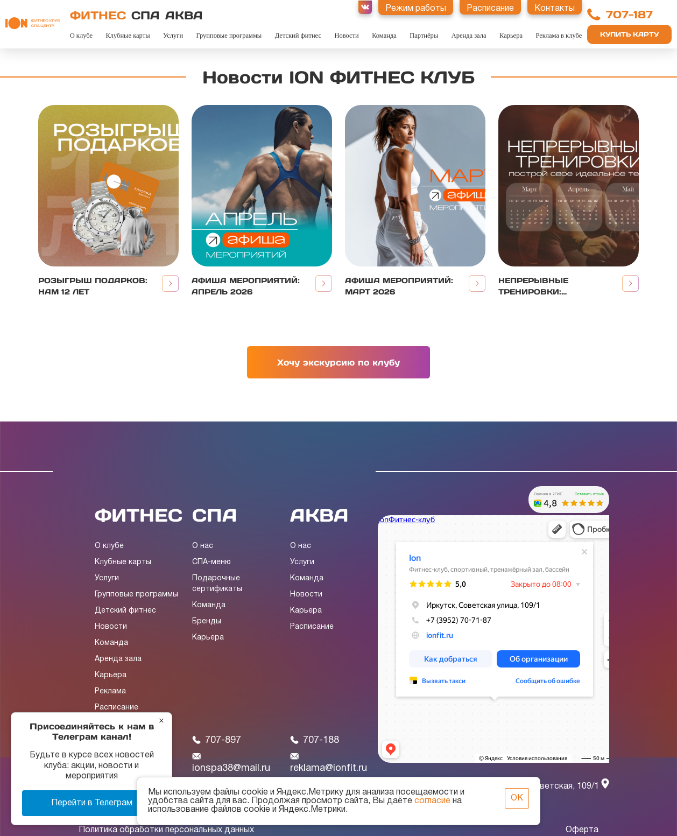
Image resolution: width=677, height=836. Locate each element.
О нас (202, 546)
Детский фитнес (298, 35)
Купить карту (629, 34)
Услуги (173, 35)
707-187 (629, 14)
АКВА (184, 15)
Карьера (511, 35)
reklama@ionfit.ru (328, 763)
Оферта (582, 830)
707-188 (314, 740)
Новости (346, 35)
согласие (432, 801)
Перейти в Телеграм (91, 803)
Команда (384, 35)
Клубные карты (127, 35)
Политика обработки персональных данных (166, 830)
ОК (517, 798)
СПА (145, 15)
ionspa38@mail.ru (231, 763)
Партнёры (424, 35)
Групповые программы (229, 35)
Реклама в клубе (558, 35)
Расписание (116, 707)
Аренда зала (469, 35)
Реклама (110, 691)
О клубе (81, 35)
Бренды (206, 621)
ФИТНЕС (98, 15)
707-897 (216, 740)
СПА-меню (211, 562)
